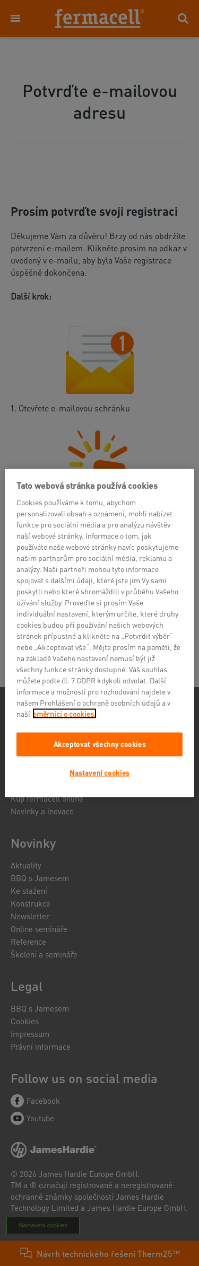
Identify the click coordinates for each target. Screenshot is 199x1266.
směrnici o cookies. (64, 713)
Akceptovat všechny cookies (100, 744)
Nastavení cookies (99, 772)
